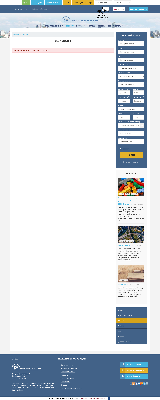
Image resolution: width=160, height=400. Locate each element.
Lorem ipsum (124, 280)
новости (134, 193)
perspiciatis (130, 241)
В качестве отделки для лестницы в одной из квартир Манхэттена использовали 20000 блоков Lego (131, 201)
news (127, 193)
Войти (66, 3)
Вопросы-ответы (67, 378)
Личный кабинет (138, 9)
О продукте (37, 3)
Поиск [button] (39, 26)
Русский (119, 9)
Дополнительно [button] (116, 26)
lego (122, 193)
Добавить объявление (40, 9)
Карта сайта (65, 382)
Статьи (92, 26)
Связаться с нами (53, 3)
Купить (26, 3)
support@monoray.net (22, 374)
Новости (69, 26)
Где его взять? (124, 245)
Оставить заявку (134, 364)
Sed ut (122, 241)
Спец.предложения (54, 26)
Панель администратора (82, 3)
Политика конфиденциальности (93, 398)
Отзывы (121, 336)
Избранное (81, 26)
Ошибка (25, 34)
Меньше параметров (132, 162)
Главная (16, 34)
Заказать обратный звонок (71, 388)
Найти (131, 155)
